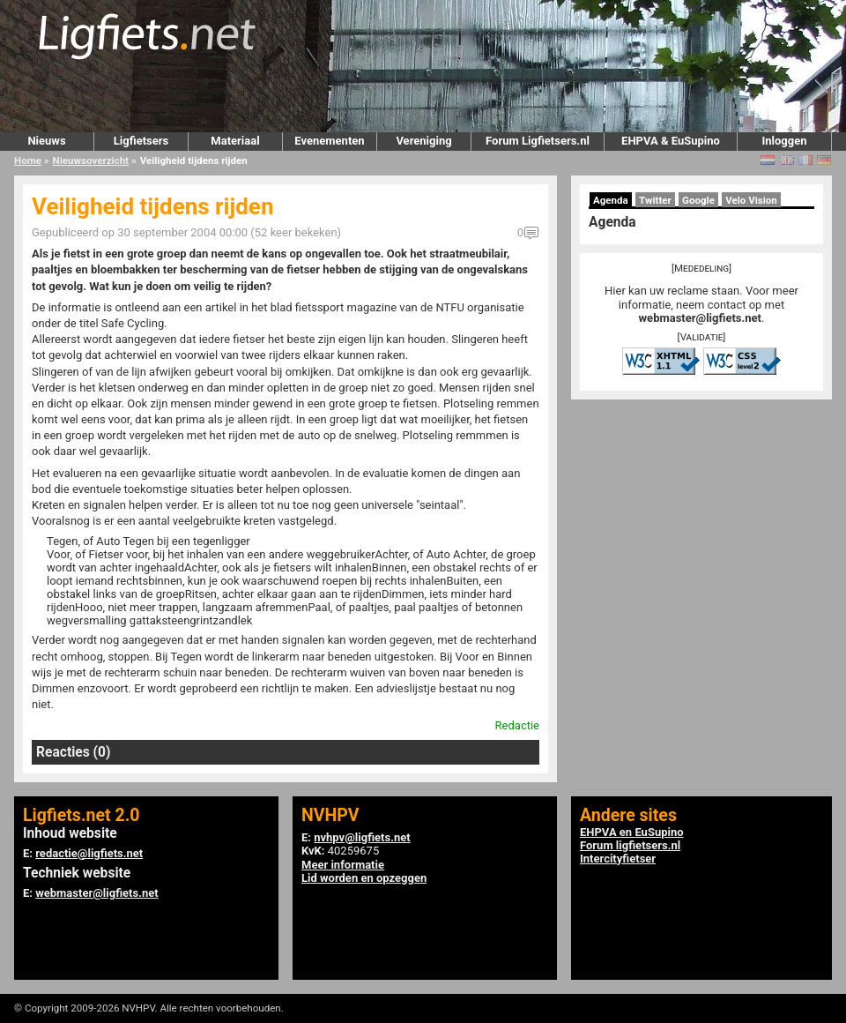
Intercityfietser (618, 858)
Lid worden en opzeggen (364, 878)
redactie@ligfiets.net (89, 853)
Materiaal (235, 140)
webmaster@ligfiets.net (700, 318)
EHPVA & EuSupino (670, 140)
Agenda (610, 200)
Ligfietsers (141, 140)
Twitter (655, 200)
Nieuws (46, 140)
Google (698, 200)
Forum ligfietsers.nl (630, 845)
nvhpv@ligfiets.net (362, 837)
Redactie (517, 725)
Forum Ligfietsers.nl (538, 140)
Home (27, 160)
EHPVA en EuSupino (632, 832)
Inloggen (783, 140)
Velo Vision (751, 200)
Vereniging (423, 140)
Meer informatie (342, 864)
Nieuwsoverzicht (91, 160)
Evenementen (329, 140)
